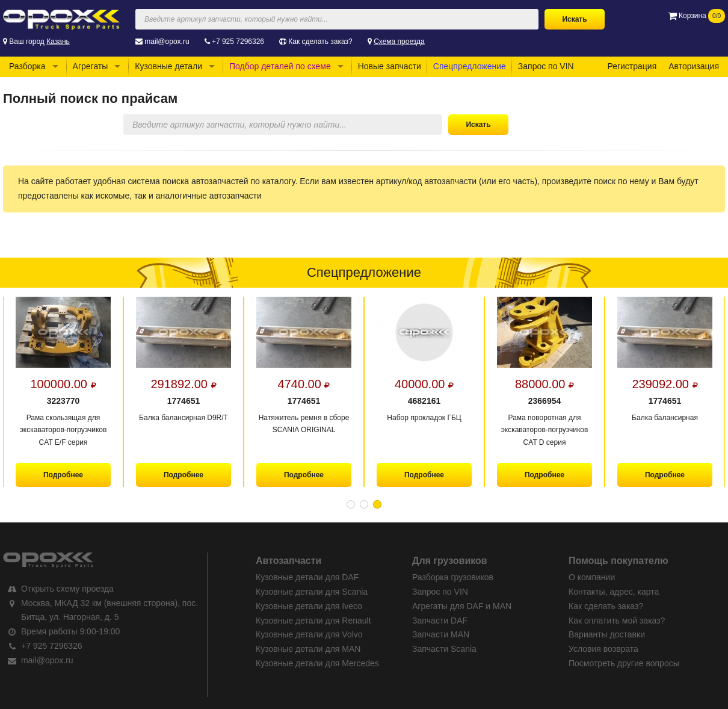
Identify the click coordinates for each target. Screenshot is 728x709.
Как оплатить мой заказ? (617, 620)
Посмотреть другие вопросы (624, 663)
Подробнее (63, 475)
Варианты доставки (607, 634)
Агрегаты (90, 66)
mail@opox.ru (166, 41)
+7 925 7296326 (238, 41)
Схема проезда (399, 41)
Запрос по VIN (546, 66)
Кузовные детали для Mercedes (317, 663)
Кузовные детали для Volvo (309, 634)
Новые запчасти (389, 66)
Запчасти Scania (444, 649)
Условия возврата (603, 649)
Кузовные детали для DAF (307, 577)
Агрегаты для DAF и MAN (461, 606)
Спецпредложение (469, 66)
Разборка (27, 66)
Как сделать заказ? (320, 41)
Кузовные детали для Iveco (309, 606)
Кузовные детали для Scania (312, 591)
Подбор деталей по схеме (280, 66)
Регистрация (631, 66)
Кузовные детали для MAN (308, 649)
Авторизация (693, 66)
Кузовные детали (168, 66)
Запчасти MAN (440, 634)
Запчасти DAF (439, 620)
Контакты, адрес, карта (614, 591)
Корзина (696, 15)
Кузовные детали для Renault (313, 620)
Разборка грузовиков (452, 577)
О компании (592, 577)
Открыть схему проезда (67, 588)
